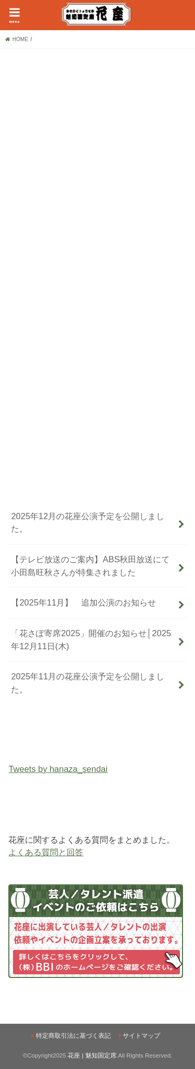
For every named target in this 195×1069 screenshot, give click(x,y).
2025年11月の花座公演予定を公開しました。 (87, 683)
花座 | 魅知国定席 (92, 1055)
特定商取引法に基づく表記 (73, 1036)
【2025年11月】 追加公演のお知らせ (83, 602)
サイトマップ (141, 1036)
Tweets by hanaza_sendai (57, 769)
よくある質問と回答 (45, 852)
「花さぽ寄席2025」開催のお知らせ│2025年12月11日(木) (91, 639)
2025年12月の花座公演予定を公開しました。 (87, 522)
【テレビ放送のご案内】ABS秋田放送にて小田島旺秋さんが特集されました (90, 566)
